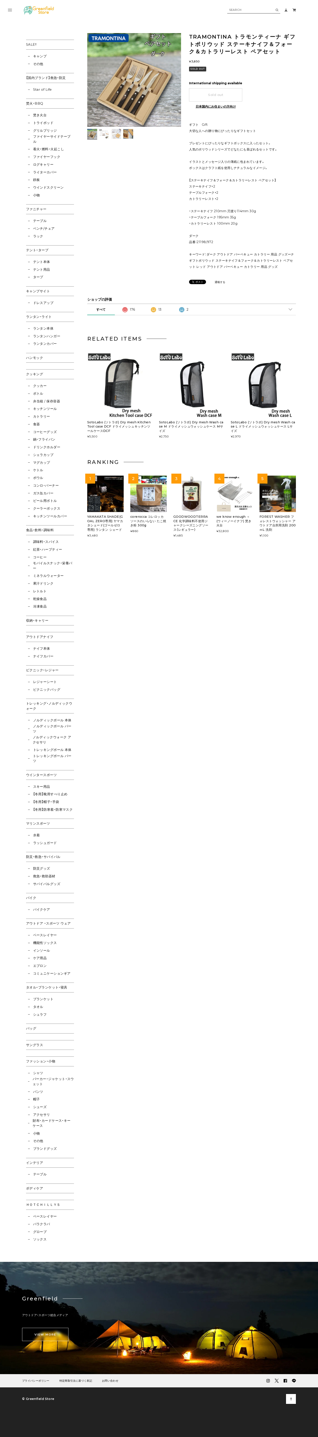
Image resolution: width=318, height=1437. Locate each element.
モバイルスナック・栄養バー (52, 565)
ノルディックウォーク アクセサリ (52, 739)
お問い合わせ (110, 1380)
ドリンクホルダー (47, 447)
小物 (36, 195)
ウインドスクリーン (48, 187)
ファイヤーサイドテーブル (52, 139)
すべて (101, 309)
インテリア (34, 1163)
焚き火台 (40, 115)
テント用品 (41, 269)
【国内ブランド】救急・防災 (46, 78)
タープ (38, 277)
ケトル (38, 470)
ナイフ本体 (41, 648)
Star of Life (42, 89)
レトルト (40, 591)
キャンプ (40, 56)
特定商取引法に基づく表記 (75, 1380)
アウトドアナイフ (39, 637)
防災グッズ (41, 868)
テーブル (40, 221)
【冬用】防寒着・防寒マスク (53, 809)
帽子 (36, 1099)
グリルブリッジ (45, 130)
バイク (31, 898)
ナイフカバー (43, 656)
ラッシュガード (45, 843)
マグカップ (41, 462)
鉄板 (36, 180)
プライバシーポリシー (35, 1380)
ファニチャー (36, 209)
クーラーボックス (47, 508)
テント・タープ (37, 250)
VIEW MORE (45, 1334)
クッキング (34, 374)
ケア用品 (40, 958)
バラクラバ (41, 1224)
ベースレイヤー (45, 935)
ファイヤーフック (47, 157)
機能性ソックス (45, 943)
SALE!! (31, 44)
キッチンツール (45, 409)
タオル (38, 1007)
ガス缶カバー (43, 493)
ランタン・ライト (39, 317)
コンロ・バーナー (46, 485)
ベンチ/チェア (44, 228)
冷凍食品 (40, 606)
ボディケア (34, 1188)
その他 (38, 64)
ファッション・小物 (40, 1061)
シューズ (40, 1107)
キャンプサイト (38, 291)
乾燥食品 (40, 599)
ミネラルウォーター (48, 576)
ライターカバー (45, 172)
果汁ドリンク (43, 583)
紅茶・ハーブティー (47, 549)
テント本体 (41, 262)
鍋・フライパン (44, 439)
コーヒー (40, 557)
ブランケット (43, 999)
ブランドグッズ (45, 1148)
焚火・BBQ (34, 103)
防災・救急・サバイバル (43, 857)
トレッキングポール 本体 (52, 750)
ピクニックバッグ (47, 689)
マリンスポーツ (38, 823)
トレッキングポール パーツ (52, 758)
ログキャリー (43, 164)
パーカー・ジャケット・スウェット (53, 1081)
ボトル (38, 393)
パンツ (38, 1092)
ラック (38, 236)
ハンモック (34, 358)
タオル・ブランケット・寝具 (46, 987)
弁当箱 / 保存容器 (46, 401)
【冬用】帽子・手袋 (46, 802)
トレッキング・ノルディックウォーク (49, 706)
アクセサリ (41, 1114)
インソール (41, 950)
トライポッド (43, 123)
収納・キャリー (37, 620)
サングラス (34, 1045)
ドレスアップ (43, 303)
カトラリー (41, 416)
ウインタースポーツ (41, 775)
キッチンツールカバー (50, 516)
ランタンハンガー (47, 336)
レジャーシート (45, 682)
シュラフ (40, 1014)
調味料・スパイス (46, 542)
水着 (36, 835)
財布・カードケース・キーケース (51, 1123)
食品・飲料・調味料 (40, 530)
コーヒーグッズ (45, 432)
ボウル (38, 478)
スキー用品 (41, 786)
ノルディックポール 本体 (52, 720)
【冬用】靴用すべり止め (50, 794)
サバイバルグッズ (47, 884)
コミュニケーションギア (52, 973)
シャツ (38, 1073)
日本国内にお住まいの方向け (216, 107)
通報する (220, 282)
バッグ (31, 1028)
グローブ (40, 1232)
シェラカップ (43, 455)
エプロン (40, 966)
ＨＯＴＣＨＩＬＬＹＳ (43, 1205)
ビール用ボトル (45, 501)
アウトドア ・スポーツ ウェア (48, 923)
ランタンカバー (45, 343)
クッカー (40, 386)
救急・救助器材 (44, 876)
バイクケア (41, 909)
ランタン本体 (43, 328)
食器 (36, 424)
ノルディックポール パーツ (52, 728)
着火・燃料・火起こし (48, 149)
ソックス (40, 1239)
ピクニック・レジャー (42, 670)
